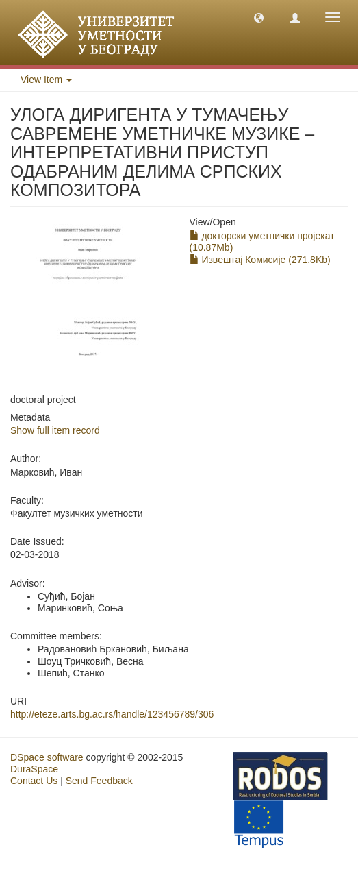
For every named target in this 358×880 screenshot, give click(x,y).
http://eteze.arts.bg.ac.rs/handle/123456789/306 (112, 714)
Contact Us (33, 780)
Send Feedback (99, 780)
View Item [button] (46, 79)
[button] (258, 17)
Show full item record (55, 430)
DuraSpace (34, 768)
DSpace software (47, 757)
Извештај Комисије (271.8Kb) (260, 259)
